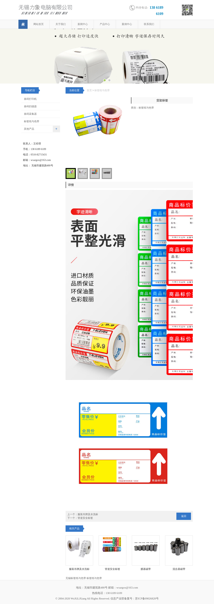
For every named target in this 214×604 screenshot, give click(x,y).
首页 (89, 90)
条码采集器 (30, 114)
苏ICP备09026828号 (146, 598)
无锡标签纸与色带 (76, 578)
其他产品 (29, 129)
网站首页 (38, 24)
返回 (183, 516)
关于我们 (61, 24)
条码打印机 (30, 99)
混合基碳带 (179, 569)
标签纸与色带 (102, 90)
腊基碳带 (146, 569)
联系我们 (149, 24)
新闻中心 (83, 24)
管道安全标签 (85, 518)
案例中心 (127, 24)
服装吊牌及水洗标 (88, 514)
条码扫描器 (30, 106)
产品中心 (105, 24)
